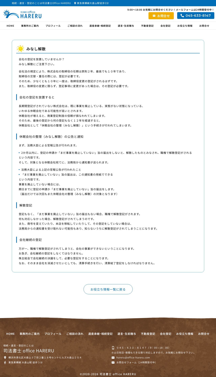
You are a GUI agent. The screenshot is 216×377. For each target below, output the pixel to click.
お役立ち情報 (185, 25)
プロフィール (53, 25)
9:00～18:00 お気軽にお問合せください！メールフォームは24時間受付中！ (170, 9)
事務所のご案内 (30, 25)
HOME (10, 25)
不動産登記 (147, 25)
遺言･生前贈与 (126, 25)
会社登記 (165, 25)
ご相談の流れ (75, 25)
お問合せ (204, 25)
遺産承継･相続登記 (100, 25)
